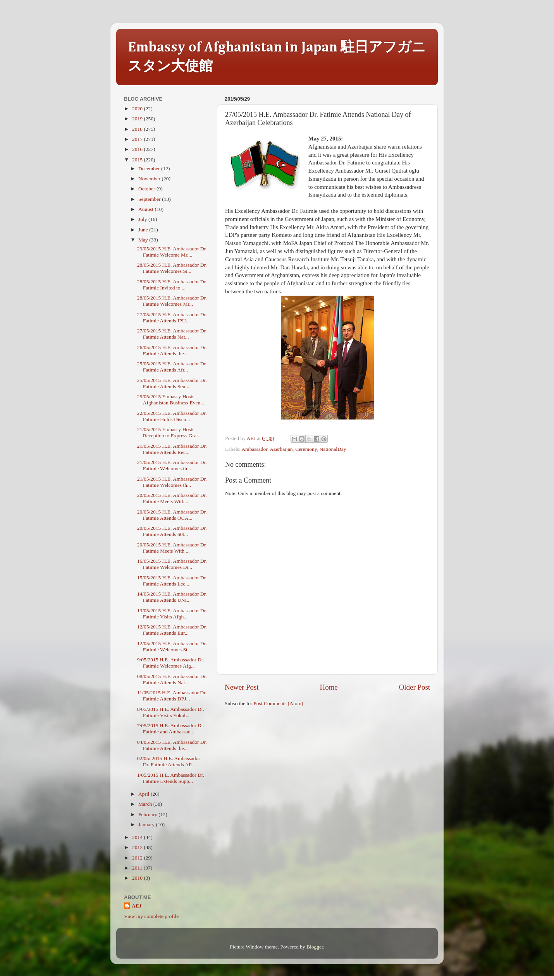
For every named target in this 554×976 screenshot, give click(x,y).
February (148, 814)
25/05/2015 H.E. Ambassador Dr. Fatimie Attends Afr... (172, 367)
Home (329, 687)
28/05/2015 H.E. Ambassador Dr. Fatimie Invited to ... (172, 285)
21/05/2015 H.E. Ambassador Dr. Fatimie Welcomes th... (172, 465)
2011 (138, 868)
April (144, 794)
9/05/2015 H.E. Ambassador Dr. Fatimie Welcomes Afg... (170, 663)
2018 (138, 129)
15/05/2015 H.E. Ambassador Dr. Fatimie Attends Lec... (172, 581)
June (143, 230)
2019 (138, 119)
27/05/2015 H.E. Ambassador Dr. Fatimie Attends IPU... (172, 318)
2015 (138, 160)
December (149, 168)
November (150, 179)
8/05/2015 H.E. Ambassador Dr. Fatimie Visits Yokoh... (170, 712)
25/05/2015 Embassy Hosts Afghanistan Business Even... (171, 400)
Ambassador (254, 449)
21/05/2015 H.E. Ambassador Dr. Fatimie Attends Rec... (172, 449)
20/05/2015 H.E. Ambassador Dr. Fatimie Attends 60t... (172, 531)
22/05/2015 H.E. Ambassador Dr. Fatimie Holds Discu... (172, 416)
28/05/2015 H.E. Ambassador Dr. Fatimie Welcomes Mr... (172, 301)
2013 (138, 847)
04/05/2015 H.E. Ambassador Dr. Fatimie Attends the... (172, 745)
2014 (138, 837)
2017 (138, 139)
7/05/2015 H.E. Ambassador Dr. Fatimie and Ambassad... (170, 729)
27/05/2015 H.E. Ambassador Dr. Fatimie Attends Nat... (172, 334)
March (145, 804)
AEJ (137, 906)
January (147, 824)
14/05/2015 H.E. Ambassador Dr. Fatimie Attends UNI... (172, 597)
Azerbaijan (281, 449)
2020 (138, 108)
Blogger (314, 947)
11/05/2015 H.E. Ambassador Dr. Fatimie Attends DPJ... (172, 696)
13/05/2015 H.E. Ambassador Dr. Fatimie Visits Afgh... (172, 614)
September (150, 199)
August (146, 209)
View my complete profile (151, 916)
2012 (138, 858)
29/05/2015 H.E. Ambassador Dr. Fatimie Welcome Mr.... (172, 252)
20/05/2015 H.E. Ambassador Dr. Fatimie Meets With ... (172, 498)
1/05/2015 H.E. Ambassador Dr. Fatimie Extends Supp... (170, 778)
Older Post (414, 687)
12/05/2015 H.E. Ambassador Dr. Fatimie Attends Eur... (172, 630)
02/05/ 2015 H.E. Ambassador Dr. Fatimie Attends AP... (168, 761)
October (147, 189)
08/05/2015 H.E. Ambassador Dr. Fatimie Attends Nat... (172, 679)
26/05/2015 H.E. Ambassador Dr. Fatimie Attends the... (172, 350)
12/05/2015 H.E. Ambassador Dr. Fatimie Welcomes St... (172, 646)
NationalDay (332, 449)
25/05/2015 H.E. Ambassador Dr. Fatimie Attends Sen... (172, 383)
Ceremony (306, 449)
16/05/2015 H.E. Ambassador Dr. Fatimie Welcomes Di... (172, 564)
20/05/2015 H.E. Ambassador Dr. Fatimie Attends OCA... (172, 515)
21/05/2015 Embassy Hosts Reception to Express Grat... (169, 432)
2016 (138, 149)
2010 (138, 878)
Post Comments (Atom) (278, 703)
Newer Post (242, 687)
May (143, 240)
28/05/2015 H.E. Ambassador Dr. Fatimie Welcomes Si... (172, 268)
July (143, 219)
